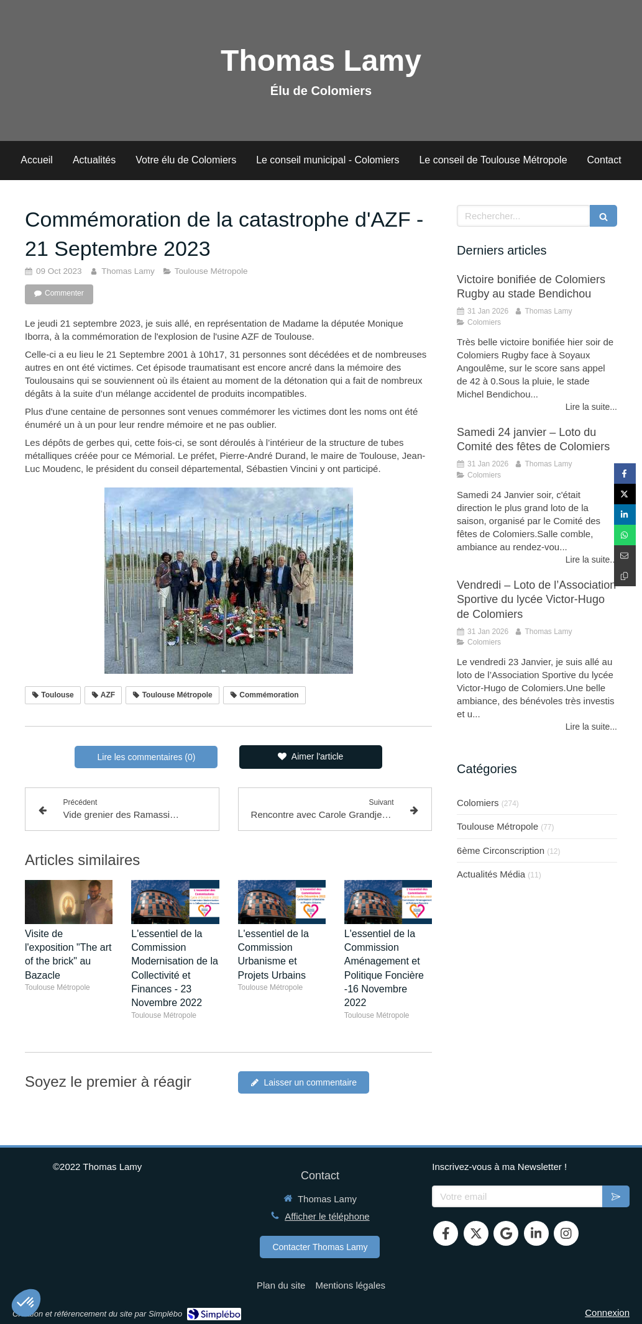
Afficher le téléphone (327, 1216)
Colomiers (478, 802)
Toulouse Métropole (497, 826)
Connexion (607, 1312)
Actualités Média (491, 874)
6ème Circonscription (500, 850)
